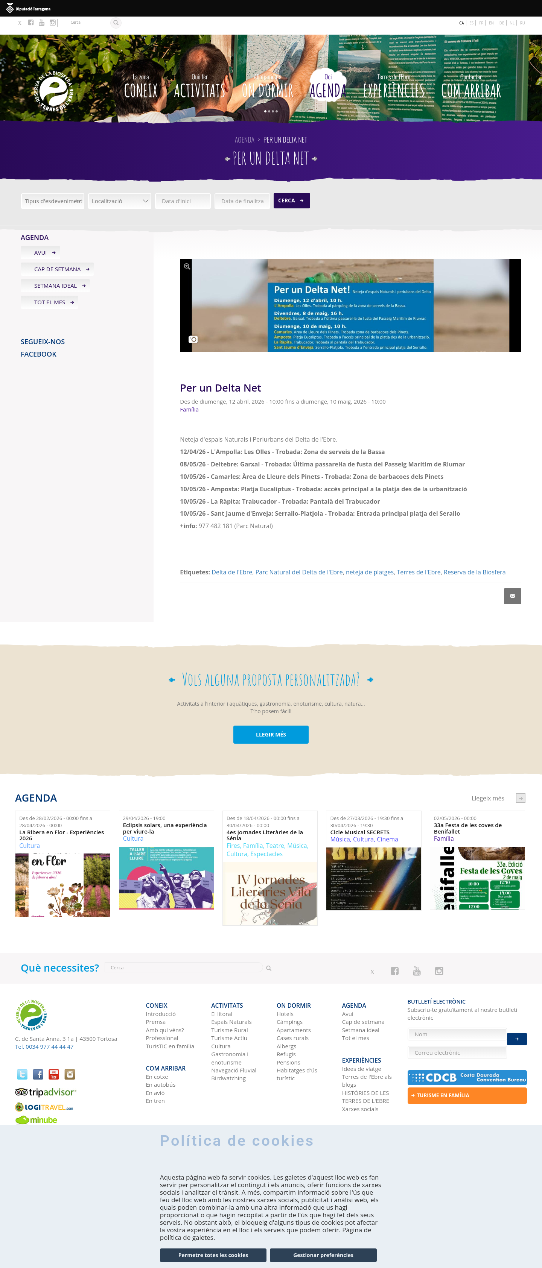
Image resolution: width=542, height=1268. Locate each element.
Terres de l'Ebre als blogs (367, 1054)
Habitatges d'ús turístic (297, 1052)
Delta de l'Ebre (232, 554)
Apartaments (294, 1007)
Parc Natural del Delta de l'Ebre (299, 554)
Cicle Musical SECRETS (360, 814)
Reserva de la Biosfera (474, 554)
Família (253, 827)
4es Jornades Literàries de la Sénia (265, 817)
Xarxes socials (360, 1082)
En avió (155, 1066)
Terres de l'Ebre (418, 554)
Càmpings (290, 999)
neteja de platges (370, 554)
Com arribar (471, 66)
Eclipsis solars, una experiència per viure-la (165, 810)
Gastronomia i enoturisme (229, 1035)
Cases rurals (293, 1015)
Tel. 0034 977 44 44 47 (44, 1028)
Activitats (199, 66)
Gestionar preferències (323, 1255)
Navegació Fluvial (233, 1048)
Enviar (517, 1034)
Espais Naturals (231, 999)
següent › (520, 780)
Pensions (288, 1039)
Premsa (156, 999)
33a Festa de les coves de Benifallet (468, 810)
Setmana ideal (55, 267)
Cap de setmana (57, 251)
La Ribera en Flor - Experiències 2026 (61, 817)
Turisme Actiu (229, 1015)
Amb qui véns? (165, 1007)
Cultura (29, 827)
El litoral (221, 991)
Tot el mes (49, 284)
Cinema (387, 821)
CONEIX (141, 66)
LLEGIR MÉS (271, 716)
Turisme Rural (229, 1007)
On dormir (267, 66)
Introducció (161, 991)
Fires (233, 827)
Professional (162, 1015)
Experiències (394, 66)
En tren (155, 1074)
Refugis (286, 1032)
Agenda (328, 66)
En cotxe (157, 1050)
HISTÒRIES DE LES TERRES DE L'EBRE (365, 1070)
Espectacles (266, 836)
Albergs (286, 1024)
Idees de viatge (361, 1042)
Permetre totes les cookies (213, 1255)
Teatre (275, 827)
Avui (40, 234)
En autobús (161, 1058)
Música (297, 827)
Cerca (286, 182)
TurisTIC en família (170, 1024)
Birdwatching (228, 1056)
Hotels (285, 991)
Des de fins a (55, 804)
